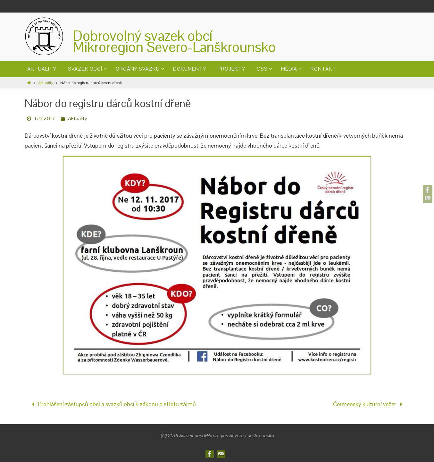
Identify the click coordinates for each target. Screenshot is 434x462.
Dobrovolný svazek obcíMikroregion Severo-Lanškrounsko (174, 41)
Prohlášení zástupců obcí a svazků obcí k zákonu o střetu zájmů (112, 404)
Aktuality (45, 82)
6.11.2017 (45, 118)
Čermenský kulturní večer (369, 404)
